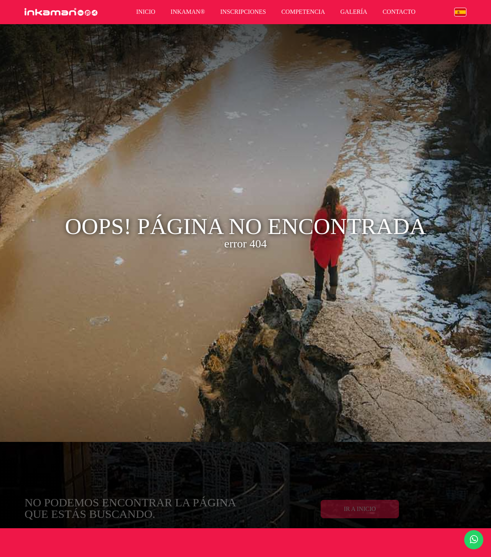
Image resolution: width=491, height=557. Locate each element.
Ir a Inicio (360, 514)
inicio (145, 12)
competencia (303, 12)
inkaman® (188, 12)
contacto (398, 12)
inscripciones (243, 12)
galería (353, 12)
